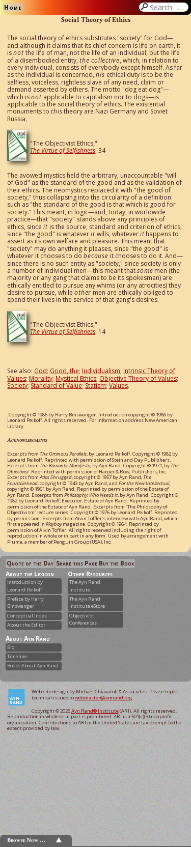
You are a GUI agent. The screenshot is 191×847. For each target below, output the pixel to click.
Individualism (101, 370)
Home (13, 7)
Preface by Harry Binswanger (25, 602)
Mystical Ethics (76, 378)
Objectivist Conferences (83, 619)
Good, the (64, 370)
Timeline (17, 656)
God (40, 370)
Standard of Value (56, 385)
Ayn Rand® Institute (95, 711)
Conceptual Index (27, 615)
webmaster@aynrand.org (103, 697)
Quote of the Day (30, 563)
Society (17, 385)
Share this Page (76, 563)
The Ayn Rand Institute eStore (87, 602)
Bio (10, 647)
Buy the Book (116, 563)
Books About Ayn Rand (33, 665)
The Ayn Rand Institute (84, 585)
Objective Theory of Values (138, 378)
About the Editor (26, 625)
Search (168, 7)
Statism (95, 385)
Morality (40, 378)
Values (118, 385)
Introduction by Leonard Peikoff (25, 585)
